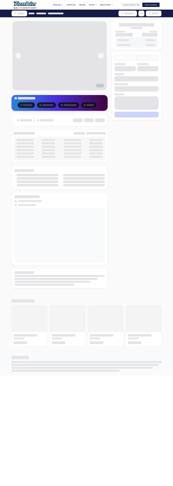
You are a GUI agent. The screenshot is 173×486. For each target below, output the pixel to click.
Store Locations (151, 5)
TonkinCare (71, 5)
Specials (82, 5)
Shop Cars (58, 5)
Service (93, 5)
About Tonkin (106, 5)
